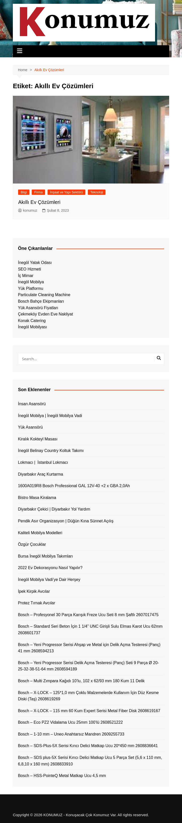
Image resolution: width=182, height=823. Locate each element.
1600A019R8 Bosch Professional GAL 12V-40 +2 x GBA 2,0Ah (74, 486)
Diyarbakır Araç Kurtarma (40, 474)
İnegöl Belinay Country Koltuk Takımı (51, 450)
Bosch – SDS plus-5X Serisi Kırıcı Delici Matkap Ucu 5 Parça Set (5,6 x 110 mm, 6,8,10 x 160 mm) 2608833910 (90, 760)
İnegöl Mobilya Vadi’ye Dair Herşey (49, 579)
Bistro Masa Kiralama (37, 497)
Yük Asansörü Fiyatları (38, 308)
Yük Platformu (30, 288)
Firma (38, 192)
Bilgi (24, 192)
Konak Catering (32, 320)
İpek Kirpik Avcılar (34, 591)
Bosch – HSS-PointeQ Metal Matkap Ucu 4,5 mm (62, 775)
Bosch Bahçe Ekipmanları (41, 301)
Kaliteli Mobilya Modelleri (40, 533)
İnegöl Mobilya (31, 282)
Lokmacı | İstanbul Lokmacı (43, 462)
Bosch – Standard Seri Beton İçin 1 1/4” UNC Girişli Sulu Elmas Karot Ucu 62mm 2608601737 (90, 629)
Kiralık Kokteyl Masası (37, 439)
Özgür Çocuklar (32, 544)
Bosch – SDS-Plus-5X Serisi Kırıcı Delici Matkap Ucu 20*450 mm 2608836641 (88, 746)
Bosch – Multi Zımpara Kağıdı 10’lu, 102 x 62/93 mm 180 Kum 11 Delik (81, 681)
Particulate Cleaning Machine (44, 295)
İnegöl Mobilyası (32, 327)
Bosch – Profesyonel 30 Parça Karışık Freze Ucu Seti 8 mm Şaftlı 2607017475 (88, 615)
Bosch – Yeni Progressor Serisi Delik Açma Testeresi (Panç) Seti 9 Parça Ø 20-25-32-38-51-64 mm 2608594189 (88, 666)
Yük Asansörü (30, 427)
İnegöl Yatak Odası (35, 262)
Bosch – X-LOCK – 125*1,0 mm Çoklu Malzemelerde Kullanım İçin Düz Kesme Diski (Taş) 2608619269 (88, 696)
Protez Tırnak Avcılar (36, 603)
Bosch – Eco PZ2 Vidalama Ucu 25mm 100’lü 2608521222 (70, 722)
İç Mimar (25, 275)
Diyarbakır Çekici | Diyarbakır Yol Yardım (54, 509)
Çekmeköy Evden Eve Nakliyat (45, 314)
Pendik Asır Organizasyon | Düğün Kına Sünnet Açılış (65, 521)
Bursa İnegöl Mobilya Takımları (45, 556)
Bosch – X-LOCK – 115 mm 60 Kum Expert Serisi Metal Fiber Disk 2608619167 (89, 711)
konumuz (27, 210)
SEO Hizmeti (29, 269)
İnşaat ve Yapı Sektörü (66, 192)
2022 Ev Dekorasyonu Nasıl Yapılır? (50, 568)
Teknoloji (96, 192)
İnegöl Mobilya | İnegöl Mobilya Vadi (50, 416)
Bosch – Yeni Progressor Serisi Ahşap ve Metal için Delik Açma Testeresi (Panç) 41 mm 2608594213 (89, 648)
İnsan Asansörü (32, 404)
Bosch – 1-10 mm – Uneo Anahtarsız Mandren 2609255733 (71, 734)
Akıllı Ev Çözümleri (39, 202)
